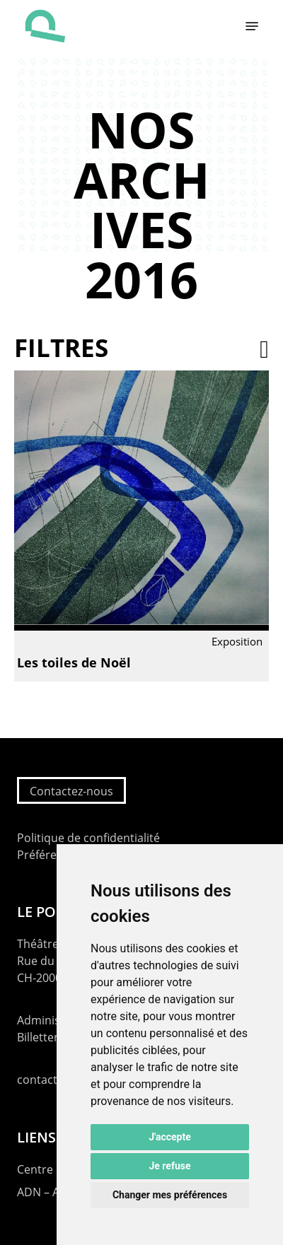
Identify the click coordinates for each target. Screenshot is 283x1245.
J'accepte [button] (170, 1136)
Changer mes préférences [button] (169, 1194)
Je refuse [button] (169, 1165)
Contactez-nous (71, 791)
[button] (252, 26)
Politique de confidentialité (88, 838)
